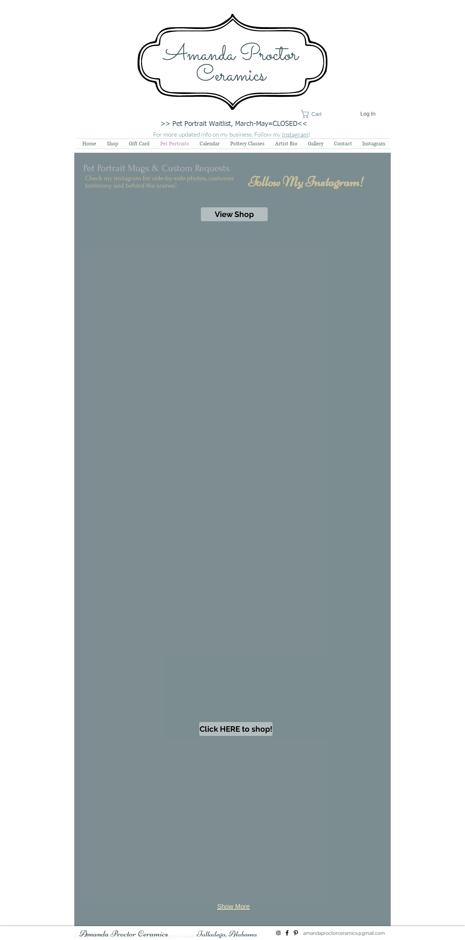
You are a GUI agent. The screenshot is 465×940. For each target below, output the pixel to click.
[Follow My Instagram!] (306, 182)
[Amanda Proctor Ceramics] (124, 933)
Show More (233, 906)
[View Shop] (234, 214)
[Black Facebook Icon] (287, 932)
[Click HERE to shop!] (236, 729)
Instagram (295, 134)
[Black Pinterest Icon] (295, 932)
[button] (316, 114)
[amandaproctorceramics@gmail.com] (344, 933)
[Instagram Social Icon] (278, 932)
